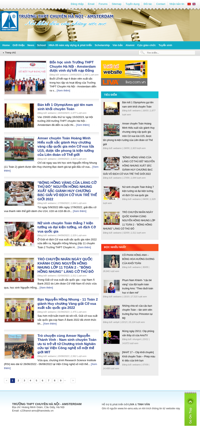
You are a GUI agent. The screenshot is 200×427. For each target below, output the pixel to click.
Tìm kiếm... (153, 52)
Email (91, 3)
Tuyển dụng (133, 3)
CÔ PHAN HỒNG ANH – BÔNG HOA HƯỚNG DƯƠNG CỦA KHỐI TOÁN (138, 259)
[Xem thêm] (63, 90)
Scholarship (102, 45)
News (30, 45)
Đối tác (148, 3)
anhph (116, 322)
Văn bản (117, 45)
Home (6, 45)
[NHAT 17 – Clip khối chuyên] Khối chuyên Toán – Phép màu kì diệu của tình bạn (138, 356)
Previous (6, 381)
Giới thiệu (18, 45)
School (41, 45)
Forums (103, 3)
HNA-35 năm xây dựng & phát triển (70, 45)
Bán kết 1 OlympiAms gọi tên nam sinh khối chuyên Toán (65, 107)
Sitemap (116, 3)
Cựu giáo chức (146, 45)
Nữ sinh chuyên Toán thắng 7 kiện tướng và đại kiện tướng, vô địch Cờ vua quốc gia (67, 227)
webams (136, 110)
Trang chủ (10, 52)
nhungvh (137, 339)
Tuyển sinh (165, 45)
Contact (160, 3)
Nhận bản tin (177, 3)
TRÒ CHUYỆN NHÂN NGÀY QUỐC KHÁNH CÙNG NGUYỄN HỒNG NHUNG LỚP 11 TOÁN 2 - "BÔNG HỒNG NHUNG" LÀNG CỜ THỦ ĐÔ (66, 265)
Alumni (130, 45)
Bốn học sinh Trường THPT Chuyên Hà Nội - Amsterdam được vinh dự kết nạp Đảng (73, 66)
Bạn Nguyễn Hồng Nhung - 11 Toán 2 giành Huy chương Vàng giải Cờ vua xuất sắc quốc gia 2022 (68, 304)
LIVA (131, 404)
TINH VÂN (144, 404)
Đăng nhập (77, 3)
